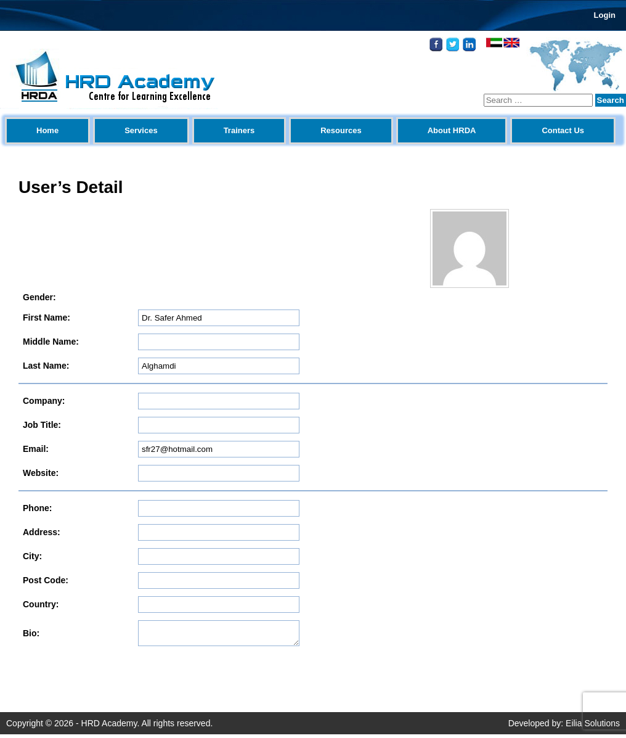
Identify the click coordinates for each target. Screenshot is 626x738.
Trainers (239, 130)
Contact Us (563, 130)
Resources (340, 130)
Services (141, 130)
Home (47, 130)
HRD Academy (109, 727)
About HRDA (452, 130)
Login (605, 15)
